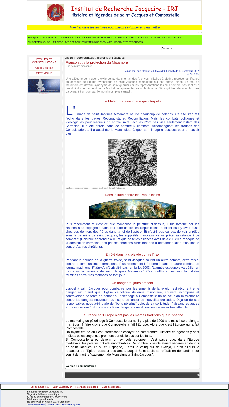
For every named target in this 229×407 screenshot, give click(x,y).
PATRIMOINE (120, 37)
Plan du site (55, 404)
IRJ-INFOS (58, 42)
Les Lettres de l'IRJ (171, 37)
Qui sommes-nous (48, 387)
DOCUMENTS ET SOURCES (128, 42)
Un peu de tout (44, 68)
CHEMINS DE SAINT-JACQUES (144, 37)
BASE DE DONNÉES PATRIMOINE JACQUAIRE (88, 42)
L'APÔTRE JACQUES (69, 37)
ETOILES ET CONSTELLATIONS (44, 61)
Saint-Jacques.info (92, 387)
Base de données (179, 387)
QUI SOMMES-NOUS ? (39, 42)
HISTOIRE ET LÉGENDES (106, 58)
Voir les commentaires (80, 365)
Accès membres (36, 404)
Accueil (68, 58)
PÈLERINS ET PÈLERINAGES (97, 37)
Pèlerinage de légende (136, 387)
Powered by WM (73, 404)
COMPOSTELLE (48, 37)
